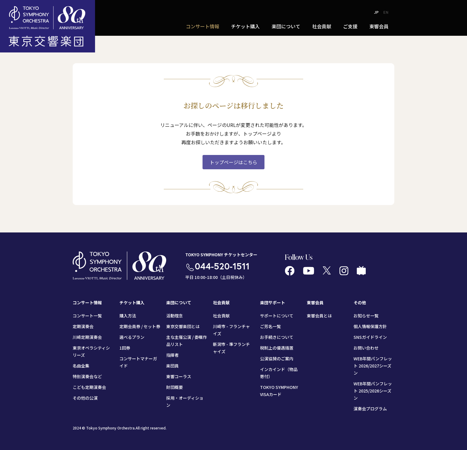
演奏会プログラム (370, 409)
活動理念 (174, 316)
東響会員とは (319, 316)
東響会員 (378, 26)
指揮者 (172, 355)
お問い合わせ (366, 348)
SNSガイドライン (370, 337)
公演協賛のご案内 (276, 358)
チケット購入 (245, 26)
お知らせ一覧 (366, 316)
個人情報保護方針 (370, 326)
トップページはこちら (233, 162)
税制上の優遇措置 (276, 348)
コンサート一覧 (87, 316)
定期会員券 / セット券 (139, 326)
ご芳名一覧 (270, 326)
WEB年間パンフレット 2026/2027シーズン (373, 366)
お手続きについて (276, 337)
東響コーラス (178, 376)
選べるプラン (131, 337)
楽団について (286, 26)
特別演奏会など (87, 376)
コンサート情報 (202, 26)
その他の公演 (85, 398)
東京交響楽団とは (183, 326)
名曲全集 (81, 366)
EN (385, 12)
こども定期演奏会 (89, 387)
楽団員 (172, 366)
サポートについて (276, 316)
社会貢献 (321, 26)
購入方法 (127, 316)
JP (376, 12)
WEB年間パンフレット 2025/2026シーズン (373, 391)
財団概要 (174, 387)
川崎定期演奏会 (87, 337)
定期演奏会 (83, 326)
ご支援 (350, 26)
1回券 (124, 348)
